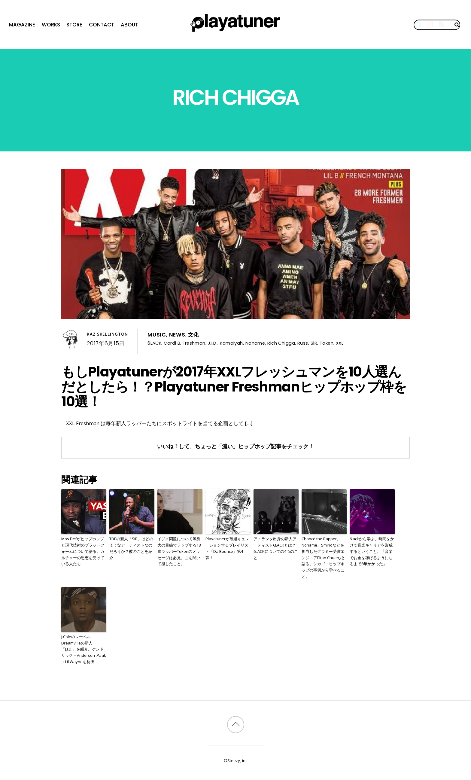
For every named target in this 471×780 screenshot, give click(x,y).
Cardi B (172, 343)
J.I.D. (213, 343)
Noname (255, 343)
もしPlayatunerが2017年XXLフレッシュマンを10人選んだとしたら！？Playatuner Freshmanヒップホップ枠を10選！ (234, 386)
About (129, 24)
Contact (101, 24)
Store (74, 24)
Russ (302, 343)
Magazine (22, 24)
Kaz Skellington (107, 334)
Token (326, 343)
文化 (193, 334)
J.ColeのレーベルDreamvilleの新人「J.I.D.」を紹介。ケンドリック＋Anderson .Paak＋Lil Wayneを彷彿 (83, 649)
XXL (339, 343)
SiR (314, 343)
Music (156, 334)
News (177, 334)
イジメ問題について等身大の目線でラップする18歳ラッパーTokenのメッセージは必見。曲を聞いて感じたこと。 (179, 551)
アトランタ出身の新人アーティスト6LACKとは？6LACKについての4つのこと (276, 548)
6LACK (154, 343)
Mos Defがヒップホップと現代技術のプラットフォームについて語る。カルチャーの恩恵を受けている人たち (82, 551)
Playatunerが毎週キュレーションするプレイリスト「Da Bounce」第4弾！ (227, 548)
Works (51, 24)
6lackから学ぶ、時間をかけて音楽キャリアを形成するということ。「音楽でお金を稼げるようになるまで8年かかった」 (372, 551)
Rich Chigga (281, 343)
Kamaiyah (231, 343)
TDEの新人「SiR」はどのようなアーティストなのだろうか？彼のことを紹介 (131, 548)
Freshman (194, 343)
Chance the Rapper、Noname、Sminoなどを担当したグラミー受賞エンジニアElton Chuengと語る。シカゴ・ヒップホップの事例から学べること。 (323, 557)
